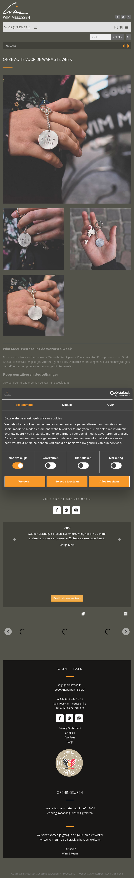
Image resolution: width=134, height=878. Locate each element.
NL (128, 37)
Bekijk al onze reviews (67, 598)
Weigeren (24, 481)
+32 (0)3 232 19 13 (18, 27)
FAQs (70, 742)
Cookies (70, 733)
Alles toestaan (109, 481)
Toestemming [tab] (23, 404)
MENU (121, 27)
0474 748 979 (75, 708)
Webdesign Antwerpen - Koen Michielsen (101, 873)
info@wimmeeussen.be (71, 703)
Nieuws (11, 45)
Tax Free (69, 737)
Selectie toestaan (67, 481)
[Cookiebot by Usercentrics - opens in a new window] (113, 393)
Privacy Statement (70, 728)
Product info (68, 873)
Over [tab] (110, 404)
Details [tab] (67, 404)
